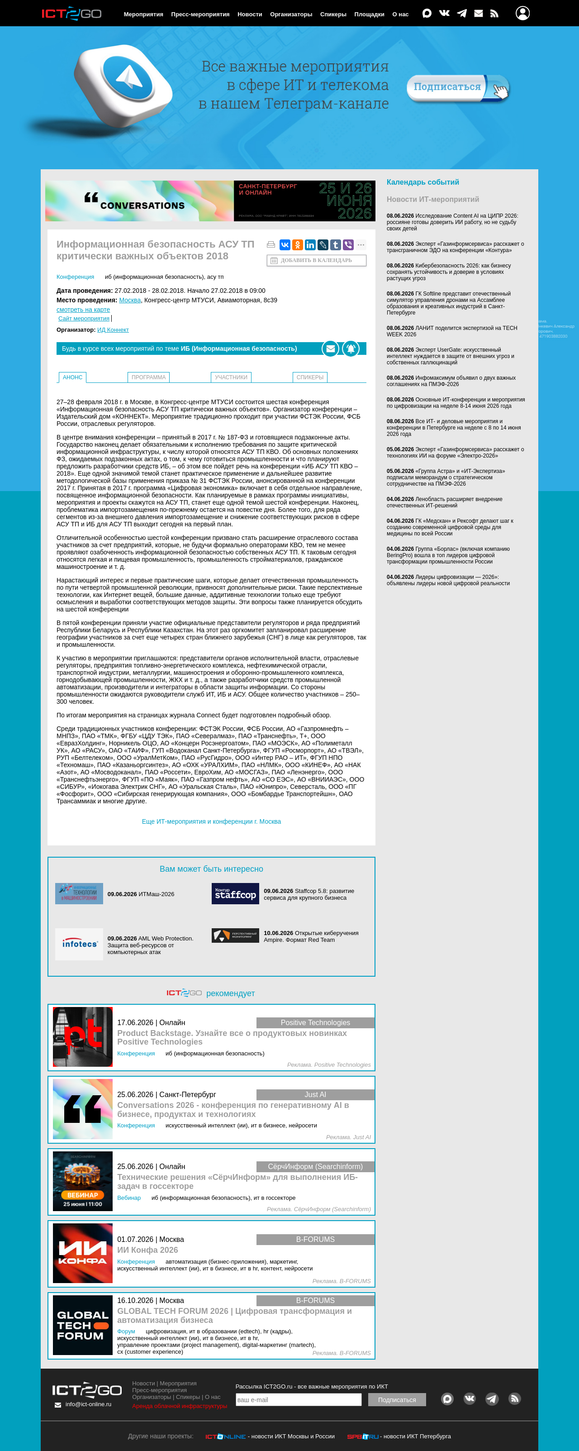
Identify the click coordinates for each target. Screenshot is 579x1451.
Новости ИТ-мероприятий (433, 199)
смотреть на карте (83, 309)
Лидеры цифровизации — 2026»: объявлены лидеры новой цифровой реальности (448, 580)
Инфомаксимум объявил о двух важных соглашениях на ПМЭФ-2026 (451, 381)
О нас (401, 14)
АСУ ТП (215, 276)
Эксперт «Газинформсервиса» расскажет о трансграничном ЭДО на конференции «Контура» (455, 247)
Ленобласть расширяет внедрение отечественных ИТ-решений (445, 502)
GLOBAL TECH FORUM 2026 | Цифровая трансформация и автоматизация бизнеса (234, 1316)
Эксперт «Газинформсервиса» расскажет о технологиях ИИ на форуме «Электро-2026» (455, 452)
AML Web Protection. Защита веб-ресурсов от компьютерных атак (151, 945)
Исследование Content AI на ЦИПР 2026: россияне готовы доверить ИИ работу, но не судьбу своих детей (452, 222)
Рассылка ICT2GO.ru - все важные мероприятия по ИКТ (312, 1386)
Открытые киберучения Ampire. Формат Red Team (311, 936)
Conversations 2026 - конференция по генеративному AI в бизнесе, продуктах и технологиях (233, 1110)
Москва (130, 300)
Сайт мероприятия (83, 318)
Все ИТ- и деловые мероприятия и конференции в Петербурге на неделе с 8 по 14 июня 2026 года (454, 427)
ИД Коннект (113, 329)
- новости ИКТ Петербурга (415, 1436)
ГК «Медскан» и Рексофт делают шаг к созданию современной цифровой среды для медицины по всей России (450, 527)
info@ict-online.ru (88, 1404)
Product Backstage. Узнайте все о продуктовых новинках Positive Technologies (232, 1038)
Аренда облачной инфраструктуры (179, 1406)
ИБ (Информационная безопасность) (154, 276)
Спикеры (333, 14)
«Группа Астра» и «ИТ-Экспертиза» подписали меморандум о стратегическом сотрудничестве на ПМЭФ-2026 (446, 477)
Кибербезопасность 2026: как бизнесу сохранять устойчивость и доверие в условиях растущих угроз (449, 272)
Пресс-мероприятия (200, 14)
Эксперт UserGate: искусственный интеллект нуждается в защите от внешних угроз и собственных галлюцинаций (450, 356)
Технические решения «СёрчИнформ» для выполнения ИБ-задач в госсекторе (237, 1182)
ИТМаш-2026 (156, 894)
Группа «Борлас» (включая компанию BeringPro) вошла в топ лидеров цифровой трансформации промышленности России (448, 555)
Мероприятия (143, 14)
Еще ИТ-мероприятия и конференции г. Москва (211, 821)
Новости (249, 14)
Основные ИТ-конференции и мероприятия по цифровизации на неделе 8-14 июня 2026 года (456, 402)
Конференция (75, 276)
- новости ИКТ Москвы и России (291, 1436)
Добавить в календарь (316, 260)
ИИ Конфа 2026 (147, 1250)
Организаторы (291, 14)
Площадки (369, 14)
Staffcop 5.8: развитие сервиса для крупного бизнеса (309, 894)
